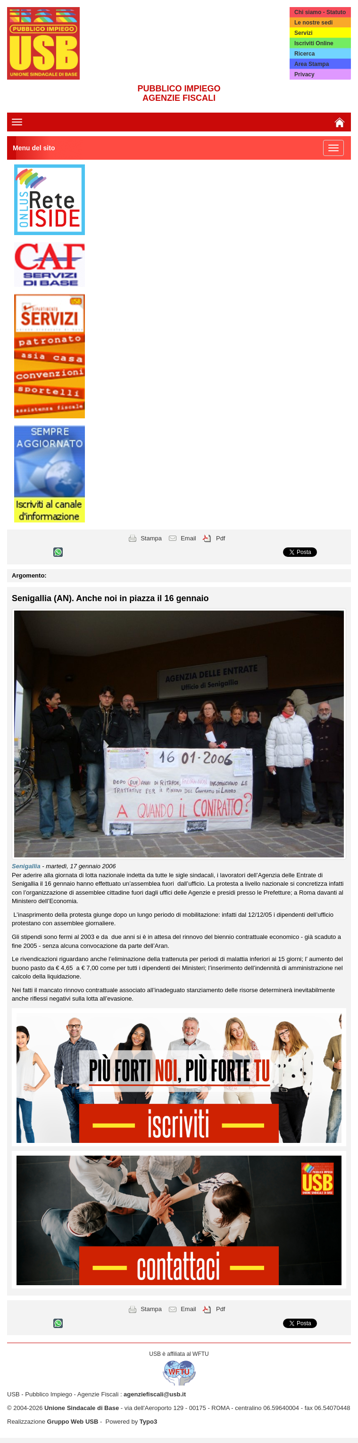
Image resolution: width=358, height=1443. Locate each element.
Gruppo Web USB (73, 1421)
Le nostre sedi (313, 22)
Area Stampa (311, 64)
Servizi (303, 33)
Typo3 (148, 1421)
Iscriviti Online (313, 43)
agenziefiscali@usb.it (155, 1394)
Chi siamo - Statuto (320, 12)
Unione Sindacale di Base (81, 1407)
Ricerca (304, 53)
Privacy (304, 74)
